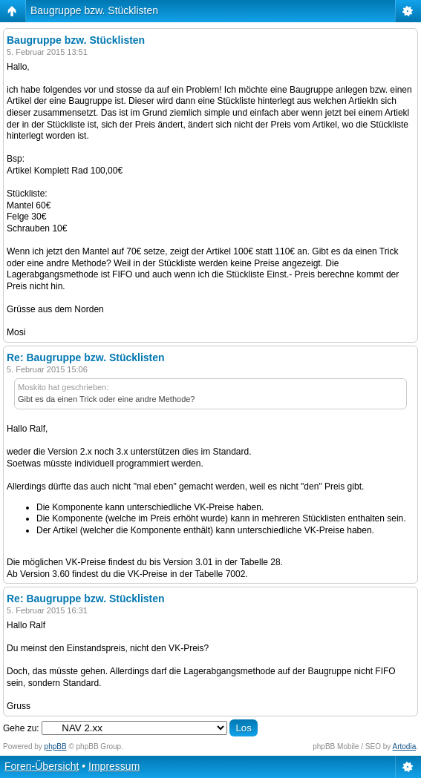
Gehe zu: (21, 728)
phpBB (56, 746)
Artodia (405, 746)
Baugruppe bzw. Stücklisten (94, 10)
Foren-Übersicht (41, 766)
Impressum (114, 766)
